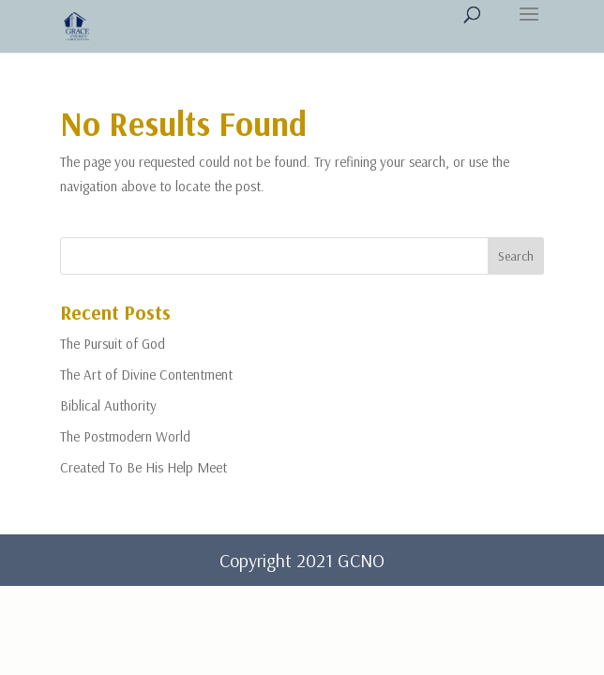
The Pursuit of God (112, 343)
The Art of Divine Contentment (146, 374)
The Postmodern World (125, 436)
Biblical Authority (108, 405)
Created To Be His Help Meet (143, 467)
